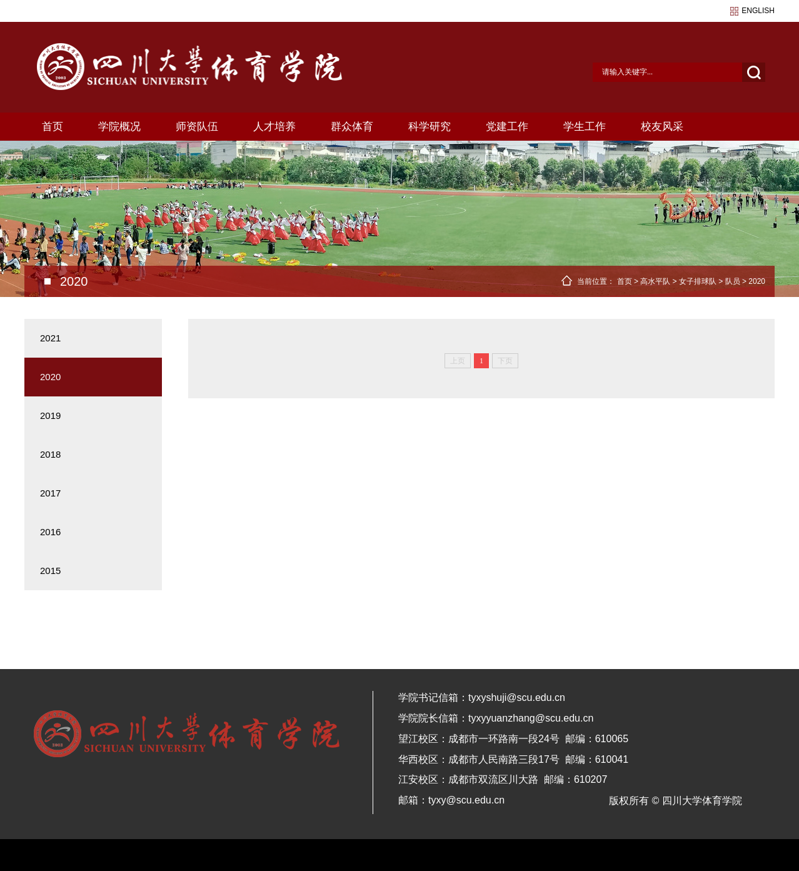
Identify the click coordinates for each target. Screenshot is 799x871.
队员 (732, 281)
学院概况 (119, 127)
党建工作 (507, 127)
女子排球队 (697, 281)
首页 (52, 127)
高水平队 (655, 281)
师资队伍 (197, 127)
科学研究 (429, 127)
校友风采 (662, 127)
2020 (756, 281)
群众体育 (352, 127)
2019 (50, 415)
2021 (50, 338)
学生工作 (584, 127)
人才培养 (274, 127)
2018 (50, 454)
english (758, 10)
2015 (50, 570)
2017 (50, 493)
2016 (50, 531)
